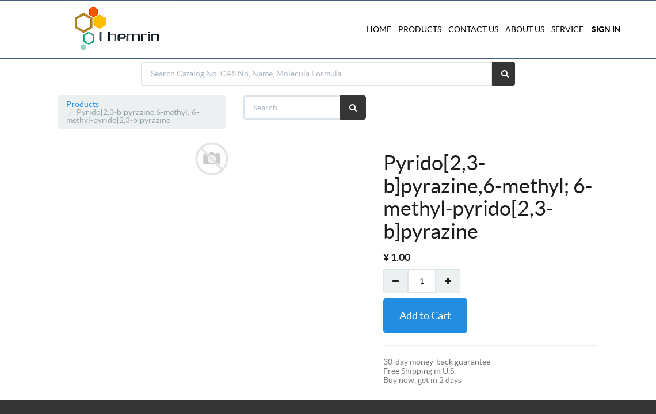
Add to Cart (425, 315)
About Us (524, 29)
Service (567, 29)
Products (82, 104)
